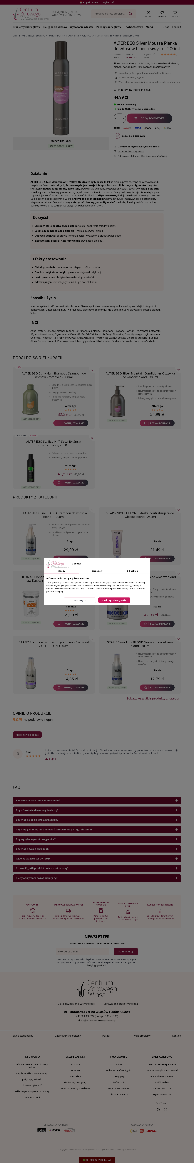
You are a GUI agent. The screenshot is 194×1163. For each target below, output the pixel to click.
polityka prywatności (32, 1079)
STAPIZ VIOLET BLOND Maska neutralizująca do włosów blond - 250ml (140, 515)
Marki (149, 27)
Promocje (75, 1064)
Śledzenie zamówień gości (119, 1070)
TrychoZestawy (133, 27)
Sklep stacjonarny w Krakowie (75, 1088)
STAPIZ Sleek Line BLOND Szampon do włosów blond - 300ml (140, 644)
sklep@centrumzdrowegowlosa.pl (97, 1020)
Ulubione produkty (119, 1094)
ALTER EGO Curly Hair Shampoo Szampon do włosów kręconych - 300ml (54, 375)
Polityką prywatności (97, 965)
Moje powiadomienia (118, 1088)
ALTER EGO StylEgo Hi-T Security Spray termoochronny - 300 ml (54, 443)
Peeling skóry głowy (108, 27)
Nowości (75, 1070)
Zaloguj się (118, 1076)
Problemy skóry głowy (26, 27)
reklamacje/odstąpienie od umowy (32, 1091)
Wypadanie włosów (81, 27)
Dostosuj (80, 600)
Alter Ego (131, 57)
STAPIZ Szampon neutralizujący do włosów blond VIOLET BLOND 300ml (54, 644)
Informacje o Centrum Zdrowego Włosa (32, 1066)
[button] (148, 13)
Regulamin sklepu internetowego (32, 1073)
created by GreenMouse (125, 1149)
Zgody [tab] (61, 570)
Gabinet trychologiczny (75, 1082)
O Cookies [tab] (132, 570)
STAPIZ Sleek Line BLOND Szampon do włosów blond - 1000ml (54, 515)
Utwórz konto (118, 1082)
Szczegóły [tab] (97, 570)
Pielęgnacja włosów (55, 27)
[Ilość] (119, 118)
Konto (119, 1064)
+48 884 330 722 (85, 1016)
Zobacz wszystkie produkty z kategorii (154, 698)
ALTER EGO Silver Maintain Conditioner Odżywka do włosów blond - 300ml (140, 375)
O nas (165, 27)
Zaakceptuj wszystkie (114, 600)
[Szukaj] (114, 13)
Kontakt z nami (32, 1097)
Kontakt (176, 27)
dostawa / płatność (32, 1085)
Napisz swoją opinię (27, 734)
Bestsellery (75, 1076)
